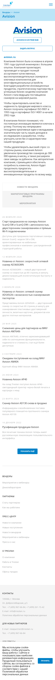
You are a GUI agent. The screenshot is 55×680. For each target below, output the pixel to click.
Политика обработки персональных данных (24, 615)
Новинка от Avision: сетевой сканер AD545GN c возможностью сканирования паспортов (26, 295)
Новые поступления (12, 527)
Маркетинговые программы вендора (27, 195)
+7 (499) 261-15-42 (35, 607)
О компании (8, 557)
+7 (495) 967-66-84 (16, 607)
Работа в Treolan (10, 562)
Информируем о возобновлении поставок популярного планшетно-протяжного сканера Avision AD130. (25, 411)
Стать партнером (11, 502)
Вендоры (6, 12)
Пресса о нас (8, 542)
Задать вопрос (27, 48)
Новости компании (11, 522)
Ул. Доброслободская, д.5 (14, 603)
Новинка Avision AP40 (14, 379)
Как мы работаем (11, 507)
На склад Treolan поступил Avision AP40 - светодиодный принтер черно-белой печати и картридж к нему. (26, 387)
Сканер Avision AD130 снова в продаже (24, 403)
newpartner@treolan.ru (21, 629)
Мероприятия (28, 203)
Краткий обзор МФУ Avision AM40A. (20, 366)
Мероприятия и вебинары (15, 482)
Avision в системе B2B (27, 40)
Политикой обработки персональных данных (15, 673)
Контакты (7, 566)
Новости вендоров (11, 532)
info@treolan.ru (17, 611)
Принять (45, 661)
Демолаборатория (11, 487)
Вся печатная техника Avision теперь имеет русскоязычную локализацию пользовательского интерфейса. (27, 435)
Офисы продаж (10, 571)
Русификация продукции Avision (20, 427)
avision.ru (10, 57)
